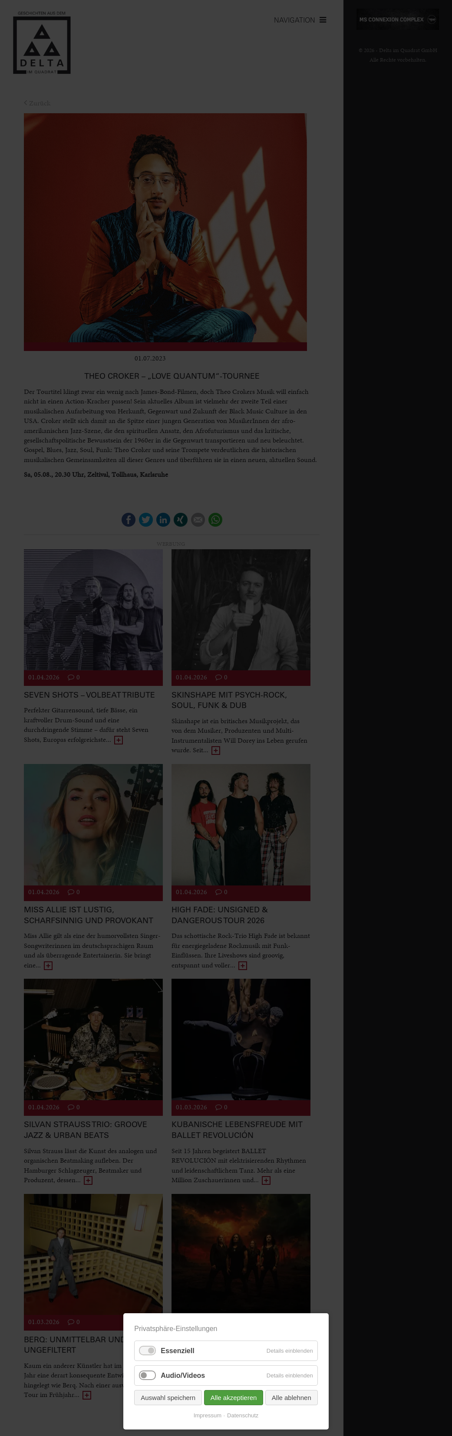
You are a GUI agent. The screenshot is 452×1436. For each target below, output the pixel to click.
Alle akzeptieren (234, 1397)
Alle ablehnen (291, 1397)
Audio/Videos (183, 1375)
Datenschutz (242, 1415)
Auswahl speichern (168, 1397)
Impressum (207, 1415)
